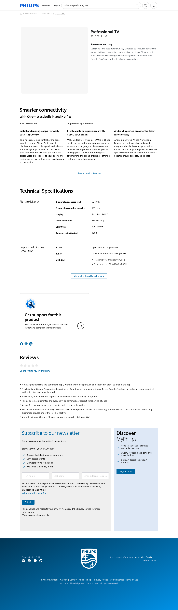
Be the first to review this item (35, 371)
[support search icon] (137, 5)
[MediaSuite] (47, 14)
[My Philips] (145, 5)
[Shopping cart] (153, 5)
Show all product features (89, 173)
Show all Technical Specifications (89, 276)
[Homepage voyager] (22, 14)
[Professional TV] (33, 14)
